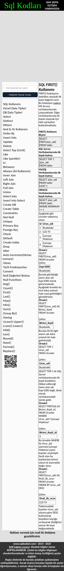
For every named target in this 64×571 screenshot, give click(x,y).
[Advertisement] (32, 45)
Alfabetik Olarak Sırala (19, 95)
